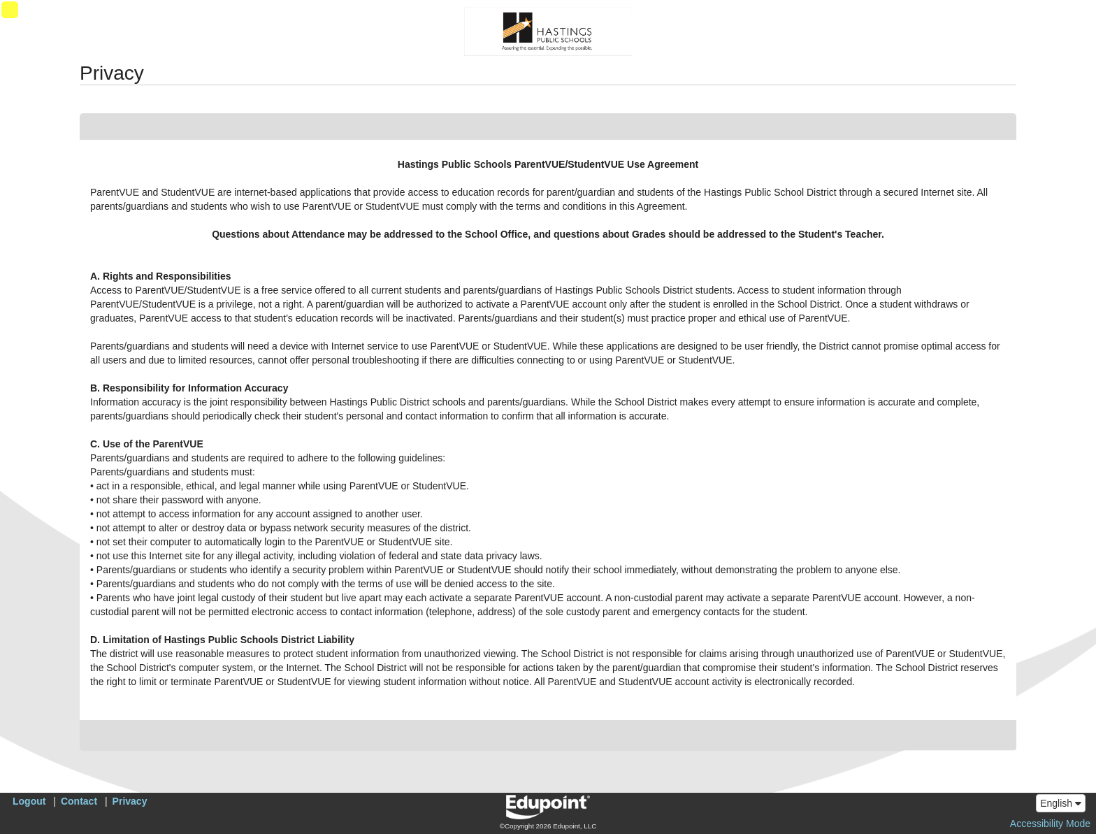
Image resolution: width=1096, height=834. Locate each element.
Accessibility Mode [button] (1050, 823)
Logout (29, 801)
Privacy (130, 801)
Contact (79, 801)
